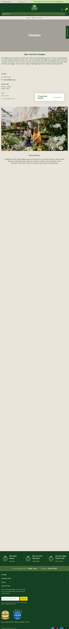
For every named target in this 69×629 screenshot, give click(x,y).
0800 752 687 (52, 568)
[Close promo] (67, 1)
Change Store (22, 1)
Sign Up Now (59, 561)
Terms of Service (9, 603)
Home (28, 18)
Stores (33, 17)
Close (67, 26)
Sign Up (24, 598)
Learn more (60, 1)
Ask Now (12, 561)
